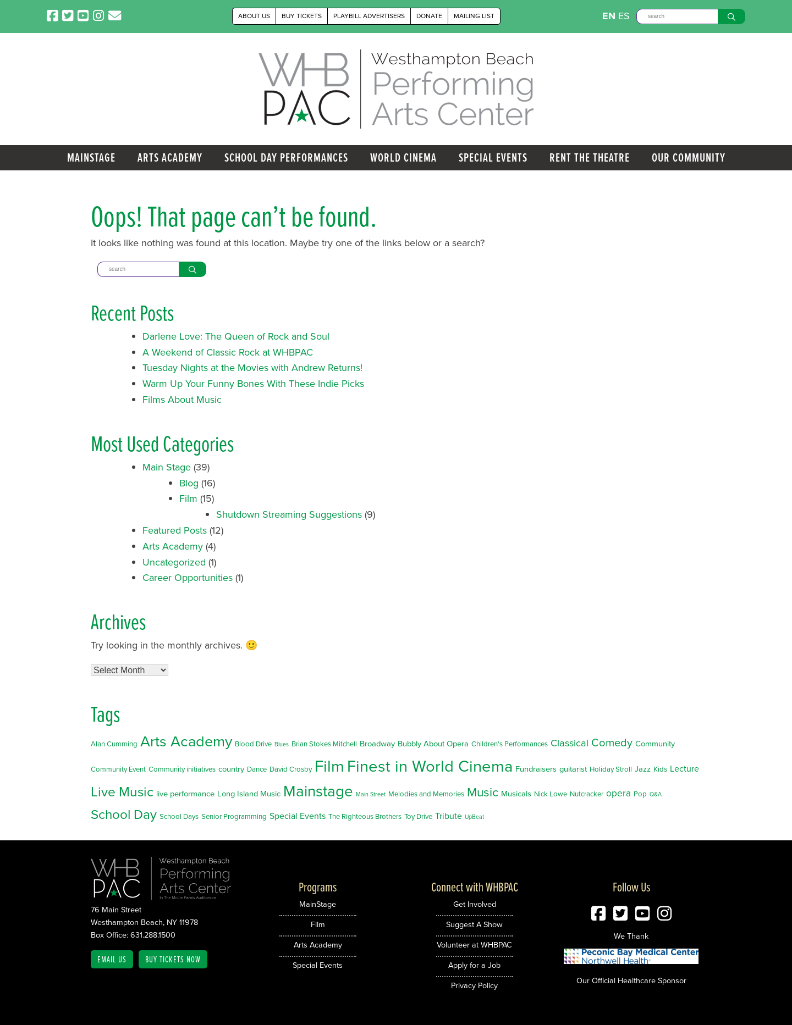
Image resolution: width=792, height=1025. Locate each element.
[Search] (677, 16)
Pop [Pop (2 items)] (640, 794)
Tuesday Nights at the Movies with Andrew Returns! (252, 368)
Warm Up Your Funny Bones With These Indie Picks (253, 383)
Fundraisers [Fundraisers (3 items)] (536, 769)
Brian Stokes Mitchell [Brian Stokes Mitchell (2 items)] (324, 744)
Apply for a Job (474, 965)
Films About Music (182, 399)
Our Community (688, 157)
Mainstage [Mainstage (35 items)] (318, 791)
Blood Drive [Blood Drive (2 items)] (253, 744)
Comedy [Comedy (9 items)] (611, 742)
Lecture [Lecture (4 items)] (684, 768)
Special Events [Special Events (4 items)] (298, 816)
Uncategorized (174, 562)
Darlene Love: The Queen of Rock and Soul (235, 336)
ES (624, 16)
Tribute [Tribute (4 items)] (448, 816)
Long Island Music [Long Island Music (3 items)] (248, 794)
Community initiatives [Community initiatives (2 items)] (182, 769)
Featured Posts (174, 530)
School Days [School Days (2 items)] (179, 816)
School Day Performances (286, 157)
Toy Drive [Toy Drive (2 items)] (418, 816)
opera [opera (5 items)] (618, 793)
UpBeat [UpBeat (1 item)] (474, 816)
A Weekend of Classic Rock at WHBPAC (227, 352)
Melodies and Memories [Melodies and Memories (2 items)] (426, 794)
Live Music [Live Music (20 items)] (122, 792)
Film (188, 498)
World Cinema (403, 157)
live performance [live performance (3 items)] (185, 794)
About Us (254, 16)
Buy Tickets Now (173, 959)
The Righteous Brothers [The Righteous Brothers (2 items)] (365, 816)
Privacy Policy (474, 985)
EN (608, 16)
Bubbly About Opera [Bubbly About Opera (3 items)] (433, 744)
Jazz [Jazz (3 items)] (643, 769)
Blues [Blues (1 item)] (281, 744)
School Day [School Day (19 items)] (124, 814)
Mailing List (474, 16)
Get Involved (474, 904)
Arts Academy (170, 157)
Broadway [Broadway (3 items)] (377, 744)
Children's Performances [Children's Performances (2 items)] (509, 744)
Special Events (493, 157)
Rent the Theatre (589, 157)
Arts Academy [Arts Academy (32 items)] (186, 741)
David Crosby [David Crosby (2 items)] (291, 769)
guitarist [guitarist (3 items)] (573, 769)
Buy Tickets (302, 16)
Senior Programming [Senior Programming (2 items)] (234, 816)
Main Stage (166, 467)
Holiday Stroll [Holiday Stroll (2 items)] (611, 769)
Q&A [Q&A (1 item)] (656, 794)
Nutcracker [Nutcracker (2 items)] (586, 794)
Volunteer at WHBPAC (474, 945)
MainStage (91, 157)
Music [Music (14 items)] (482, 792)
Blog (189, 483)
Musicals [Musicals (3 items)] (516, 794)
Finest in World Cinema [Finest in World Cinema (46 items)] (430, 766)
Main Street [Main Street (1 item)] (371, 794)
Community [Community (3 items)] (655, 744)
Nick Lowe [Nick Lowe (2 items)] (550, 794)
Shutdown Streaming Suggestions (289, 514)
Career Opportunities (187, 577)
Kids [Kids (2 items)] (660, 769)
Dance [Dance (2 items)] (257, 769)
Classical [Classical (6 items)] (569, 742)
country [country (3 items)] (231, 769)
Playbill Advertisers (369, 16)
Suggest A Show (474, 924)
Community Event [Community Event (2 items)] (118, 769)
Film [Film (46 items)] (329, 766)
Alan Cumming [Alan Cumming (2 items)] (114, 744)
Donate (429, 16)
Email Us (112, 959)
